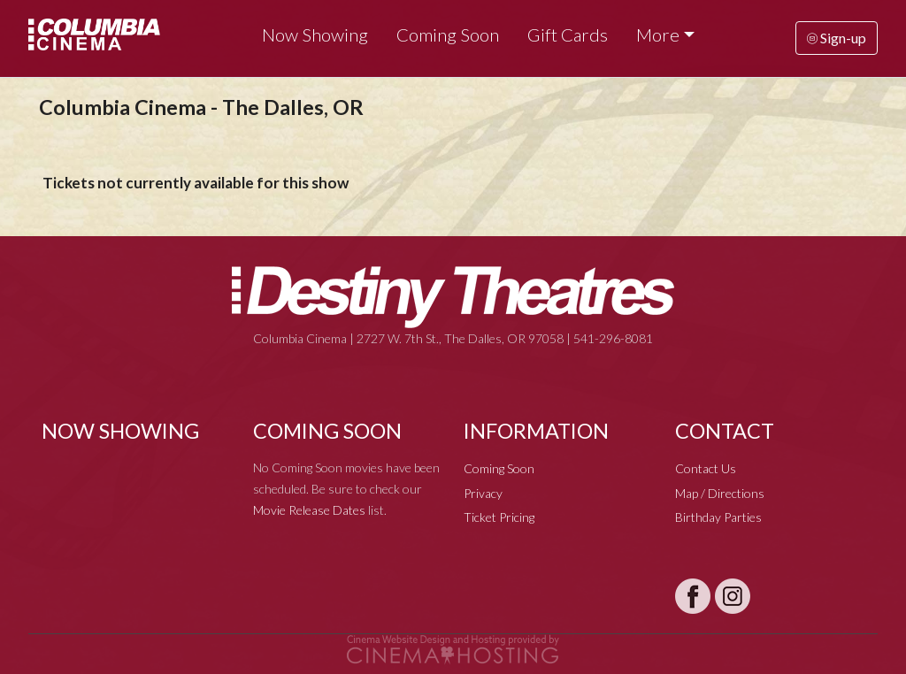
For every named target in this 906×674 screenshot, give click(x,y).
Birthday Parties (718, 517)
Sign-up (836, 37)
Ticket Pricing (499, 517)
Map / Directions (719, 493)
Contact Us (705, 468)
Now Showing (315, 34)
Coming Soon (447, 34)
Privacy (483, 493)
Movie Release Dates (309, 509)
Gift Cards (567, 34)
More (658, 34)
